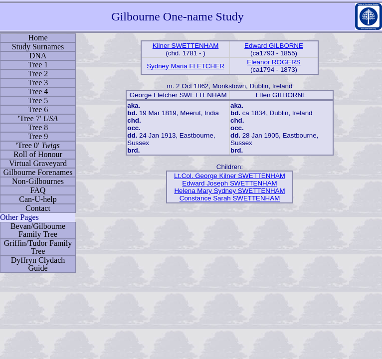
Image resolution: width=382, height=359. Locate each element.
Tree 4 (38, 91)
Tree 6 (38, 109)
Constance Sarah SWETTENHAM (230, 198)
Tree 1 (38, 64)
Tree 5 (38, 100)
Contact (37, 208)
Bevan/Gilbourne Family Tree (37, 230)
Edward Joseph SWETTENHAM (229, 183)
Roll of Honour (37, 154)
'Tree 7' (38, 118)
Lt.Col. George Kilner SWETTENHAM (229, 176)
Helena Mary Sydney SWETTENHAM (229, 190)
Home (37, 37)
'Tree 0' (38, 145)
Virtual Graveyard (38, 163)
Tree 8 (38, 127)
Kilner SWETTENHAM (186, 45)
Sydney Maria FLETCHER (185, 66)
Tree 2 (38, 73)
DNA (38, 55)
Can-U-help (38, 199)
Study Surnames (38, 46)
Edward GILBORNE (273, 45)
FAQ (38, 190)
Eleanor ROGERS (273, 62)
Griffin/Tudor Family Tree (38, 247)
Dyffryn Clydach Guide (38, 264)
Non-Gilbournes (38, 181)
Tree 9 (38, 136)
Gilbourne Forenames (37, 172)
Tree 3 (38, 82)
